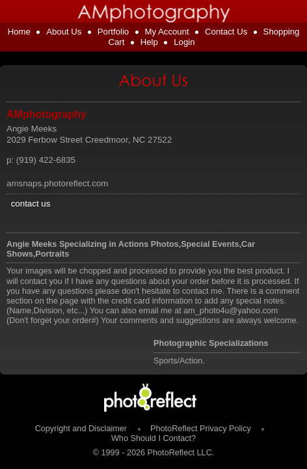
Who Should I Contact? (153, 438)
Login (184, 42)
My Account (167, 31)
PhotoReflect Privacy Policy (200, 428)
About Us (63, 31)
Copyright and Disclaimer (82, 428)
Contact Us (226, 31)
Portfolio (113, 31)
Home (19, 31)
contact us (31, 203)
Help (149, 42)
